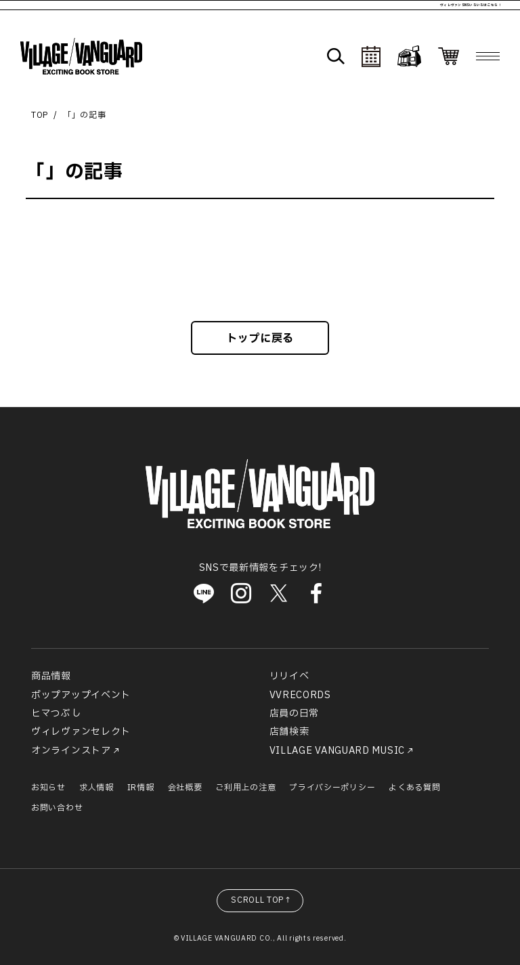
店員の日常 (294, 713)
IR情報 (140, 787)
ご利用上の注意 (245, 787)
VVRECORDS (300, 695)
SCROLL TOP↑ (261, 900)
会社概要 (185, 787)
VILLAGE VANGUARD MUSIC (337, 751)
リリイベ (289, 676)
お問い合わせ (57, 808)
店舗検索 (289, 732)
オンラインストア (71, 751)
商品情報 (51, 676)
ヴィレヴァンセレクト (81, 732)
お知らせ (48, 787)
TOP (39, 115)
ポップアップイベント (81, 695)
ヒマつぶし (56, 713)
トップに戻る (260, 338)
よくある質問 (414, 787)
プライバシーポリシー (332, 787)
